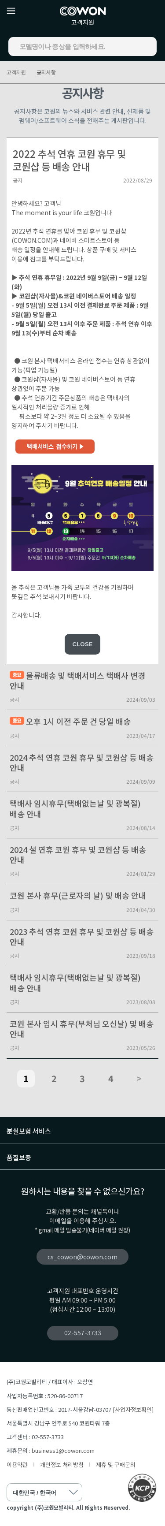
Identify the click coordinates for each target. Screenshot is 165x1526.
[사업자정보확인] (133, 1409)
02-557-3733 (82, 1332)
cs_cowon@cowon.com (82, 1256)
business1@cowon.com (63, 1450)
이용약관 (17, 1464)
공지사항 (46, 72)
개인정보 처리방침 (62, 1464)
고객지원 (82, 22)
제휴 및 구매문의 (116, 1464)
